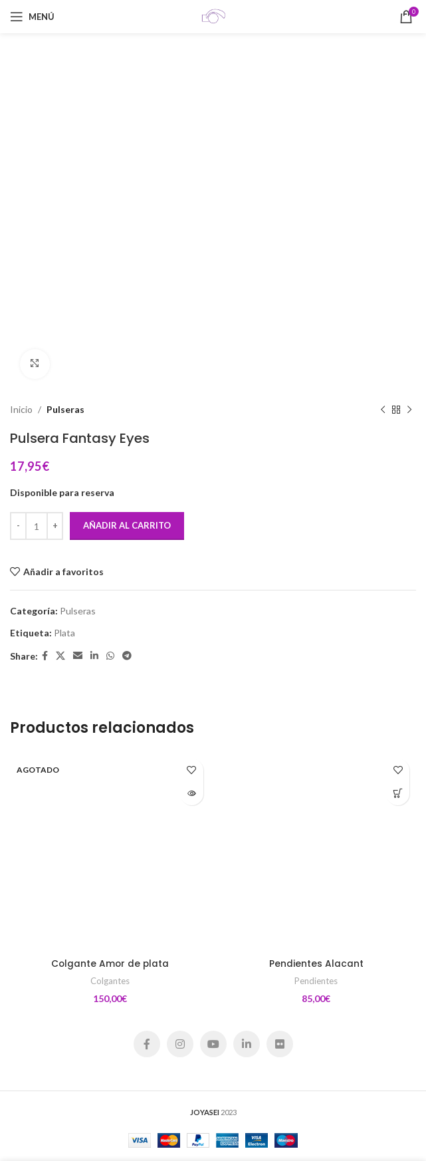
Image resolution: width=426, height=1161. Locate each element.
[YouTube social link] (213, 1044)
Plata (64, 632)
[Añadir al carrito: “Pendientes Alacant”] (397, 793)
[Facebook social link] (45, 656)
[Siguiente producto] (409, 409)
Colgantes (110, 980)
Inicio (21, 409)
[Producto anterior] (382, 409)
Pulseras (65, 409)
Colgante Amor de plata (109, 963)
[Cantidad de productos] (37, 526)
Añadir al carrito (127, 525)
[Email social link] (77, 656)
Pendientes (316, 980)
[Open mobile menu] (32, 16)
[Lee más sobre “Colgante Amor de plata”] (191, 793)
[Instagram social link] (180, 1044)
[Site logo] (213, 15)
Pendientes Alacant (316, 963)
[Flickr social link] (279, 1044)
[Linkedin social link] (94, 656)
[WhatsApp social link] (110, 656)
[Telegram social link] (127, 656)
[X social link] (60, 656)
